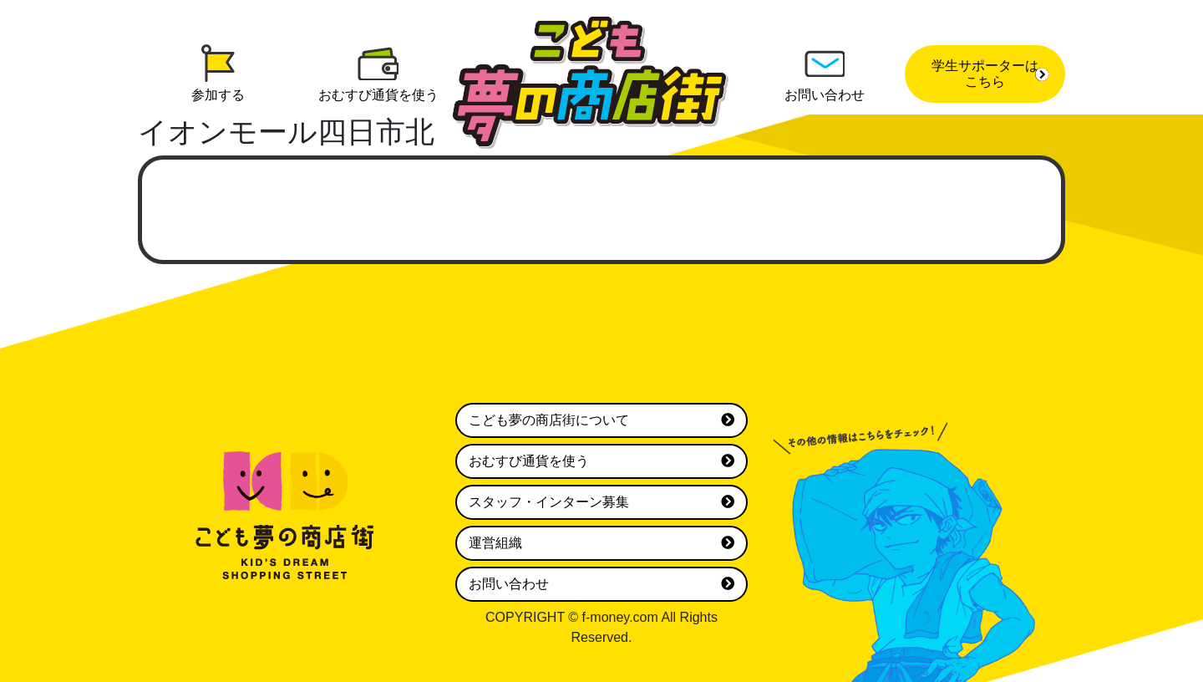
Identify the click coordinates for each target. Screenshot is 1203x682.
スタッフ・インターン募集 (601, 502)
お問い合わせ (601, 584)
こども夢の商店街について (601, 420)
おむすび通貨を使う (601, 461)
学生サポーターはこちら (989, 74)
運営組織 (601, 543)
